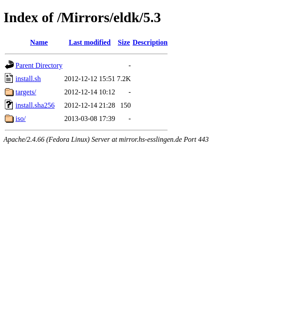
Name (39, 42)
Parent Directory (38, 65)
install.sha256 (34, 105)
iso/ (20, 118)
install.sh (28, 78)
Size (124, 42)
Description (150, 42)
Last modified (90, 42)
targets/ (25, 92)
